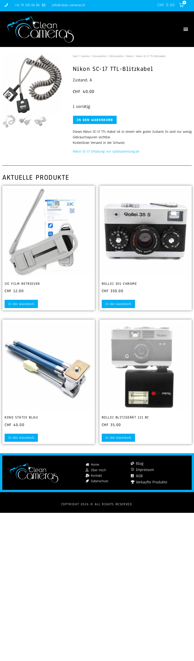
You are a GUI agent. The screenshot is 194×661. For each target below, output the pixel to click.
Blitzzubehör (117, 56)
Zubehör (85, 56)
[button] (185, 29)
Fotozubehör (100, 56)
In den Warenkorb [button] (21, 304)
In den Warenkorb (95, 120)
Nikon (130, 56)
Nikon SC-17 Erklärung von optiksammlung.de (106, 151)
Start (75, 56)
